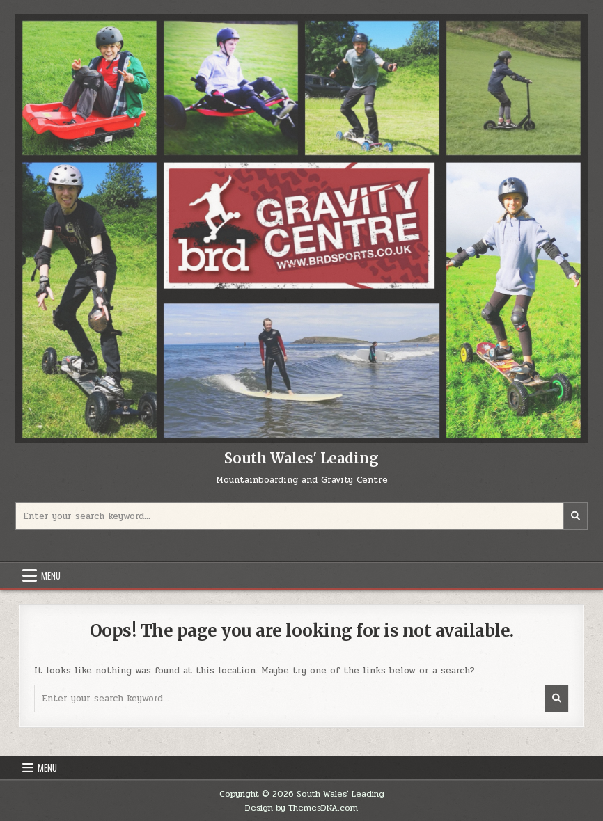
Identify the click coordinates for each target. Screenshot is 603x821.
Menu (51, 575)
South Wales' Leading (301, 458)
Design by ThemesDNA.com (301, 808)
